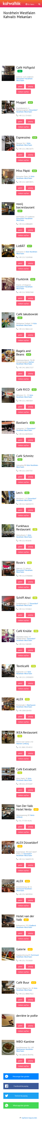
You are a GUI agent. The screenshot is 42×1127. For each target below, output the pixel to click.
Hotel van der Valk (25, 918)
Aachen (31, 362)
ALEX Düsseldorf (27, 844)
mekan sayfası (23, 92)
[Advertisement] (21, 42)
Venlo (32, 815)
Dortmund (20, 889)
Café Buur (26, 982)
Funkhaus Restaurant (26, 528)
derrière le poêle (27, 1016)
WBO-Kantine (25, 1042)
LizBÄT (24, 246)
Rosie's (24, 563)
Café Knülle (27, 631)
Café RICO (26, 389)
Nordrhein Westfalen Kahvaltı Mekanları (19, 14)
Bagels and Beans (23, 352)
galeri (20, 86)
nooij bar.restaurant (25, 207)
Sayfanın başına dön (29, 1118)
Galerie (24, 949)
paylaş (30, 86)
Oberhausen (31, 705)
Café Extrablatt (26, 770)
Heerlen (19, 744)
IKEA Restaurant (26, 733)
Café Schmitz (24, 457)
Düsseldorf (20, 78)
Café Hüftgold (25, 68)
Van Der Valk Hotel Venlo (27, 808)
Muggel (24, 102)
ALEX (23, 699)
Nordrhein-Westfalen (24, 112)
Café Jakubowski (27, 315)
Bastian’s (25, 423)
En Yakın (30, 4)
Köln (28, 143)
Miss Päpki (26, 171)
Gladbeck (32, 925)
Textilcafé (26, 666)
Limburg (26, 744)
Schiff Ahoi (26, 598)
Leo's (22, 493)
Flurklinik (25, 279)
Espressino (26, 137)
